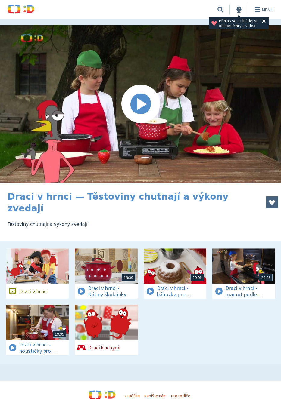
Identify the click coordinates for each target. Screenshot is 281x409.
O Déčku (132, 395)
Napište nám (155, 395)
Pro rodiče (180, 395)
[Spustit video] (140, 104)
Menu (263, 9)
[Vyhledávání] (220, 9)
